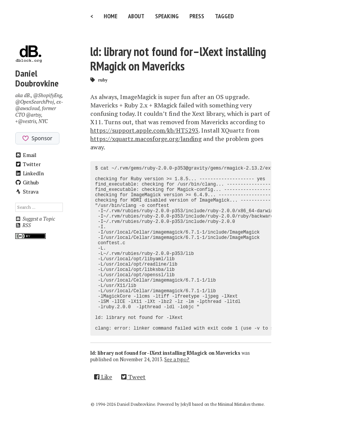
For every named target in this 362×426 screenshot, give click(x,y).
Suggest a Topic (35, 219)
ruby (102, 79)
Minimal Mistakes (234, 404)
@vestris (27, 121)
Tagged (224, 16)
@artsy (33, 115)
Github (27, 182)
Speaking (167, 16)
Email (26, 155)
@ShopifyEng (47, 95)
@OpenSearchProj (34, 102)
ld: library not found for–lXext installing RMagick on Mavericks (178, 58)
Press (196, 16)
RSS (23, 225)
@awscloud (27, 108)
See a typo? (176, 359)
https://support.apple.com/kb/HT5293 (144, 130)
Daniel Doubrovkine (37, 78)
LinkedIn (29, 173)
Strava (27, 191)
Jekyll (186, 404)
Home (110, 16)
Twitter (28, 164)
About (136, 16)
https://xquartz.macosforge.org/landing (146, 139)
